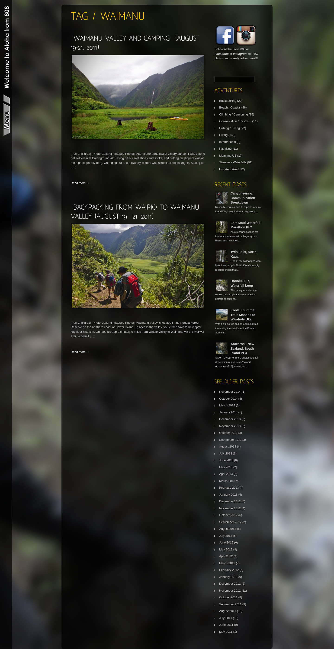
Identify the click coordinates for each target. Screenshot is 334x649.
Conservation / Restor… (235, 121)
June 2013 (226, 460)
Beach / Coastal (230, 107)
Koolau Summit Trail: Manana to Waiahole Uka (243, 314)
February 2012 (229, 570)
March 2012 (227, 563)
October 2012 (228, 515)
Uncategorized (229, 169)
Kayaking (225, 148)
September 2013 (230, 439)
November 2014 (230, 391)
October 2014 (228, 398)
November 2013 (230, 426)
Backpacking (227, 100)
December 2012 (230, 501)
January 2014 (228, 412)
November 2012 (230, 508)
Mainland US (227, 155)
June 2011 (226, 624)
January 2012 (228, 577)
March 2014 (227, 405)
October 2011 (228, 597)
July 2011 (225, 618)
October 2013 (228, 433)
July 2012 (225, 535)
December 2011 (230, 583)
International (227, 142)
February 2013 (229, 487)
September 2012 (230, 522)
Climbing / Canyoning (233, 114)
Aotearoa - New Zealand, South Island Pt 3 (242, 348)
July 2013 (225, 453)
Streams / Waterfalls (232, 162)
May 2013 (225, 467)
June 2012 (226, 542)
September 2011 (230, 604)
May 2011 (225, 631)
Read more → (80, 183)
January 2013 (228, 494)
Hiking (223, 135)
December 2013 (230, 419)
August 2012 (227, 528)
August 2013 (227, 446)
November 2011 (230, 590)
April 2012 (226, 556)
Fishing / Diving (229, 128)
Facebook (222, 54)
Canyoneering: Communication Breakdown (243, 197)
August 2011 (227, 611)
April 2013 (226, 474)
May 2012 (225, 549)
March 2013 (227, 481)
